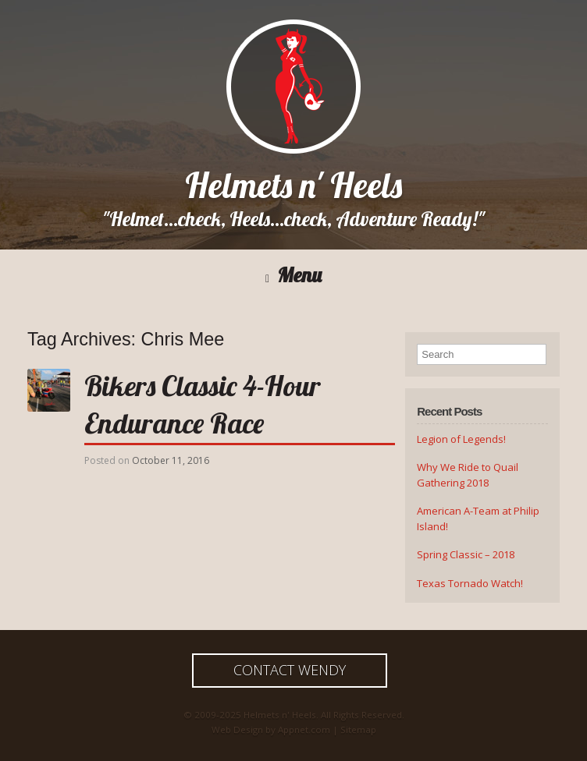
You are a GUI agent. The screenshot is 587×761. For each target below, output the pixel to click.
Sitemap (358, 729)
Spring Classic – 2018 (465, 554)
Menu (293, 275)
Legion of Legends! (461, 439)
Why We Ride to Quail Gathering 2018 (467, 475)
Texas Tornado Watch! (470, 583)
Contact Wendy (289, 669)
